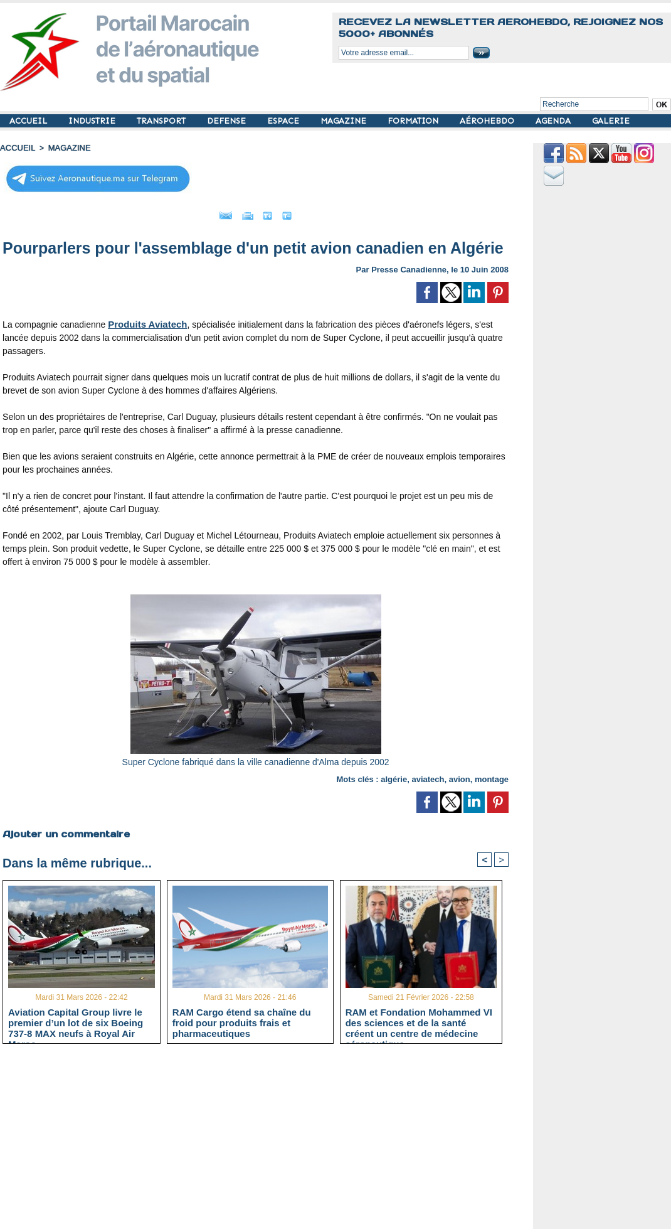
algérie (394, 775)
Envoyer (184, 212)
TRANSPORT (162, 121)
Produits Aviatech (145, 321)
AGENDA (554, 121)
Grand (293, 212)
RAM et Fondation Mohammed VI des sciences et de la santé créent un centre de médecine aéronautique (419, 1020)
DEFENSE (227, 121)
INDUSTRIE (93, 121)
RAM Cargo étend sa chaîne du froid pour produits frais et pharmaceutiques (241, 1020)
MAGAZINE (344, 121)
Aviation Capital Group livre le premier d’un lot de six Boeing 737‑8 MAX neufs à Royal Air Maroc (75, 1020)
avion (459, 775)
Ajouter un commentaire (64, 829)
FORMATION (414, 121)
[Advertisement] (265, 1140)
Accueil (16, 147)
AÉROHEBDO (488, 121)
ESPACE (284, 121)
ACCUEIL (29, 121)
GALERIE (611, 121)
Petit (336, 212)
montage (492, 775)
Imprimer (242, 212)
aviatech (427, 775)
